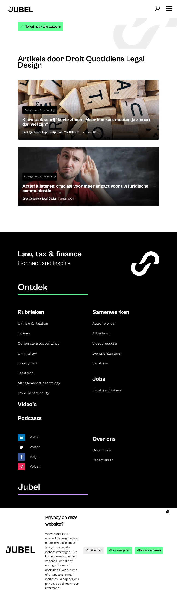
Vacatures (100, 363)
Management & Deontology (40, 110)
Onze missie (101, 450)
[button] (169, 7)
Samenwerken (110, 312)
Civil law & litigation (33, 323)
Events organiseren (107, 353)
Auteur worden (104, 323)
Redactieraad (103, 460)
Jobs (98, 379)
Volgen (35, 437)
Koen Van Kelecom (68, 132)
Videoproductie (104, 343)
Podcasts (30, 418)
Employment (28, 363)
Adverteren (101, 333)
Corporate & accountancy (38, 343)
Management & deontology (39, 383)
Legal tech (25, 373)
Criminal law (27, 353)
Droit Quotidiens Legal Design (39, 132)
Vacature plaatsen (106, 390)
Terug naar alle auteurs (43, 26)
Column (24, 333)
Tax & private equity (33, 393)
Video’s (27, 404)
